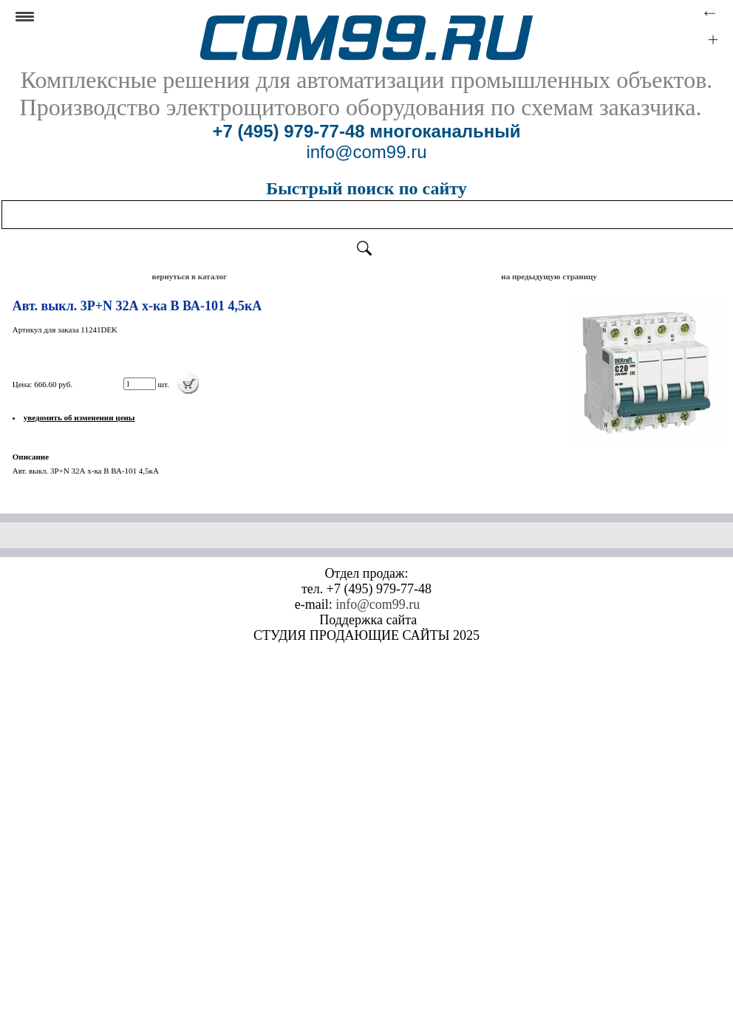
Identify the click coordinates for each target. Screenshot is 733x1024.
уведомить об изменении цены (79, 417)
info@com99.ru (377, 604)
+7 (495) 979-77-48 (288, 131)
